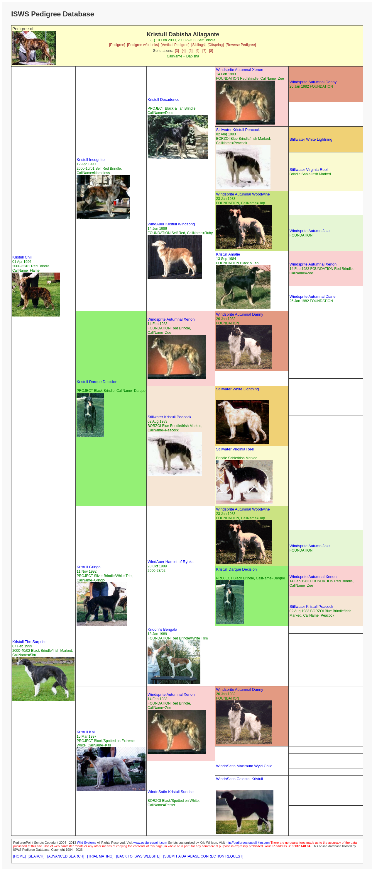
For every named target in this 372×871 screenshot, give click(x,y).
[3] (177, 51)
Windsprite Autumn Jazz (310, 231)
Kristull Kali (86, 732)
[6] (197, 51)
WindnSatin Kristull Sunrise (171, 792)
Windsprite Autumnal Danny (313, 82)
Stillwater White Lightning (311, 139)
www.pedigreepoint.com (150, 842)
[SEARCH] (36, 856)
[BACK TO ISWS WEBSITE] (138, 856)
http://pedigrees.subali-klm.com (248, 842)
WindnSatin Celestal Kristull (239, 779)
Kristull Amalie (228, 254)
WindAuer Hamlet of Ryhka (171, 561)
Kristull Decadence (163, 99)
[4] (184, 51)
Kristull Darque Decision (97, 382)
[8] (211, 51)
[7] (204, 51)
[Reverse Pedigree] (241, 45)
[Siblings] (198, 45)
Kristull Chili (22, 257)
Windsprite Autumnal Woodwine (243, 194)
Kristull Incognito (90, 159)
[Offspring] (215, 45)
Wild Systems (86, 842)
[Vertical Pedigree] (175, 45)
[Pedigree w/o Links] (143, 45)
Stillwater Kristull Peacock (238, 129)
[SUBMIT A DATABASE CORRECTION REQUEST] (203, 856)
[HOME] (19, 856)
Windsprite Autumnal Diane (313, 296)
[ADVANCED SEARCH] (65, 856)
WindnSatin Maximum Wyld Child (244, 766)
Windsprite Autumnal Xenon (239, 69)
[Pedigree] (117, 45)
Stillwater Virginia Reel (309, 169)
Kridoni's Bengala (162, 629)
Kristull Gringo (89, 567)
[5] (190, 51)
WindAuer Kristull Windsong (171, 224)
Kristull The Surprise (29, 641)
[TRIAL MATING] (100, 856)
